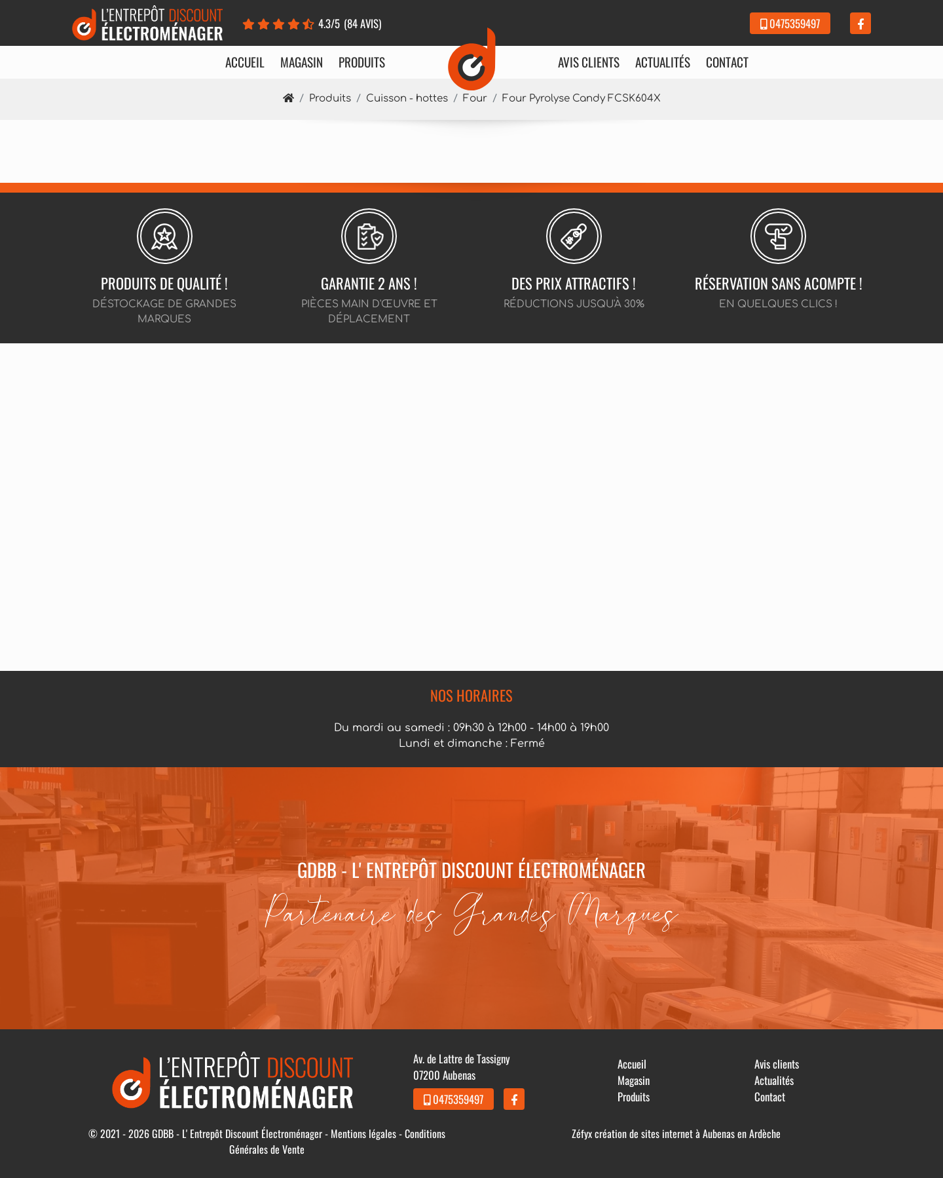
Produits (362, 62)
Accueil (245, 62)
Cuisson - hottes (407, 98)
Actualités (662, 62)
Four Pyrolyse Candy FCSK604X (581, 98)
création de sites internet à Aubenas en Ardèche (688, 1133)
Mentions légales (363, 1133)
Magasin (301, 62)
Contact (727, 62)
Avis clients (588, 62)
